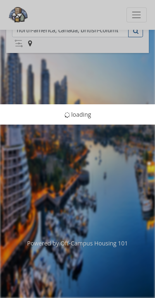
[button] (18, 43)
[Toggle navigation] (136, 14)
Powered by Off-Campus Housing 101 (77, 243)
